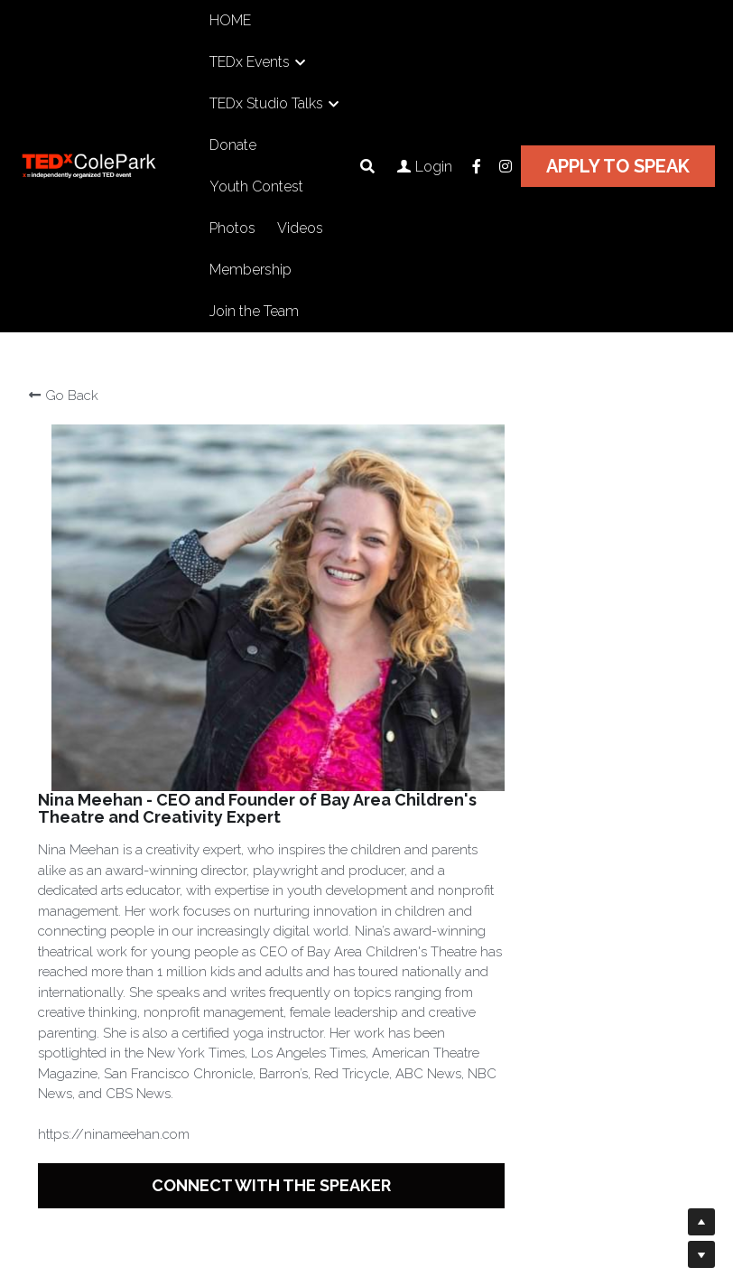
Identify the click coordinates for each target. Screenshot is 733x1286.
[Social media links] (476, 166)
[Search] (367, 166)
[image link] (108, 164)
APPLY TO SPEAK (618, 166)
